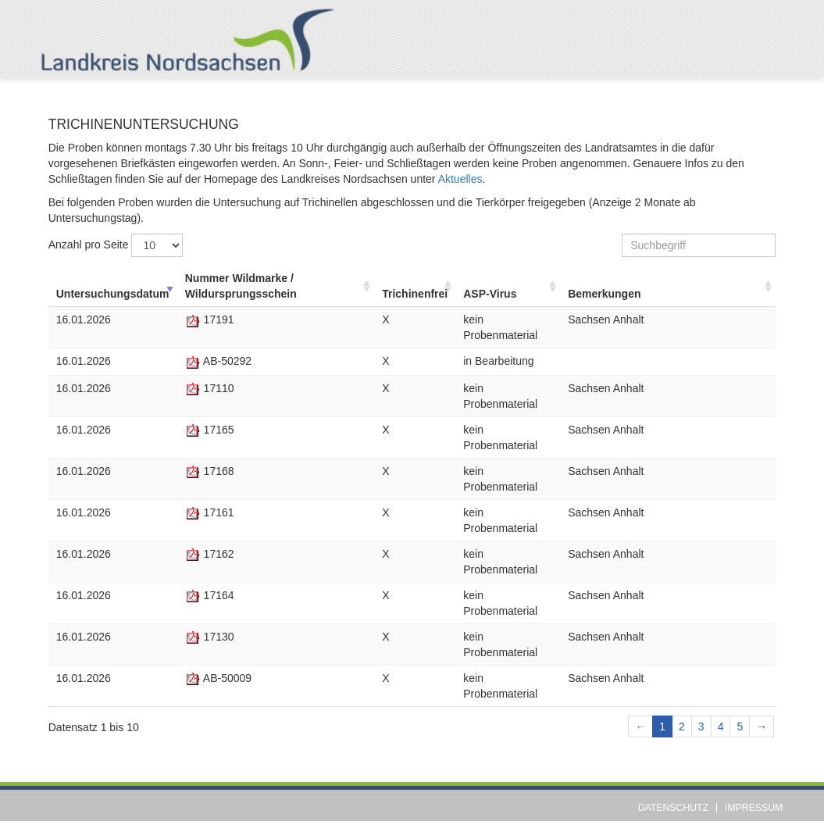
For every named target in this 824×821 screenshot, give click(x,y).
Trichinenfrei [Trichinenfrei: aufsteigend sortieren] (415, 293)
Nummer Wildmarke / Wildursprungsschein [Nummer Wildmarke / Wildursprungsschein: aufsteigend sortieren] (241, 286)
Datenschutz (673, 807)
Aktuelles (460, 179)
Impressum (754, 807)
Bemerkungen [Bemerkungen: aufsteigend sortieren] (604, 293)
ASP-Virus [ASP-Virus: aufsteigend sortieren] (489, 293)
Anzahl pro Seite (116, 245)
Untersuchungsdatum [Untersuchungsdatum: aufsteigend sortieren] (112, 293)
